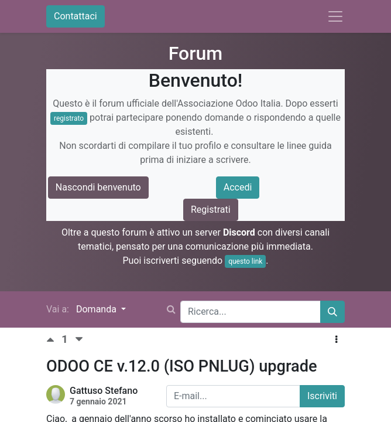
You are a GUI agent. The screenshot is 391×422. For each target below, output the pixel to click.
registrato (69, 118)
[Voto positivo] (53, 339)
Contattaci (75, 16)
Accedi (238, 187)
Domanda (97, 309)
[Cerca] (332, 312)
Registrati (211, 209)
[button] (336, 340)
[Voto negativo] (79, 339)
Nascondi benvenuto (98, 187)
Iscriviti (322, 395)
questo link (245, 261)
